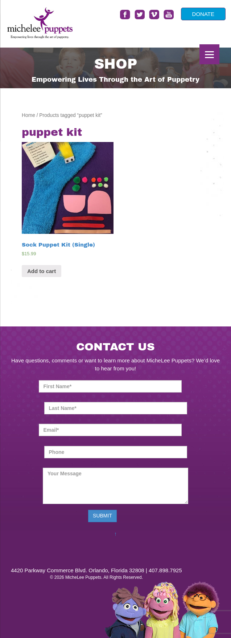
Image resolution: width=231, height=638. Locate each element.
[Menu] (209, 54)
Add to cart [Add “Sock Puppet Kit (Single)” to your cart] (41, 271)
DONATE (203, 14)
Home (28, 115)
